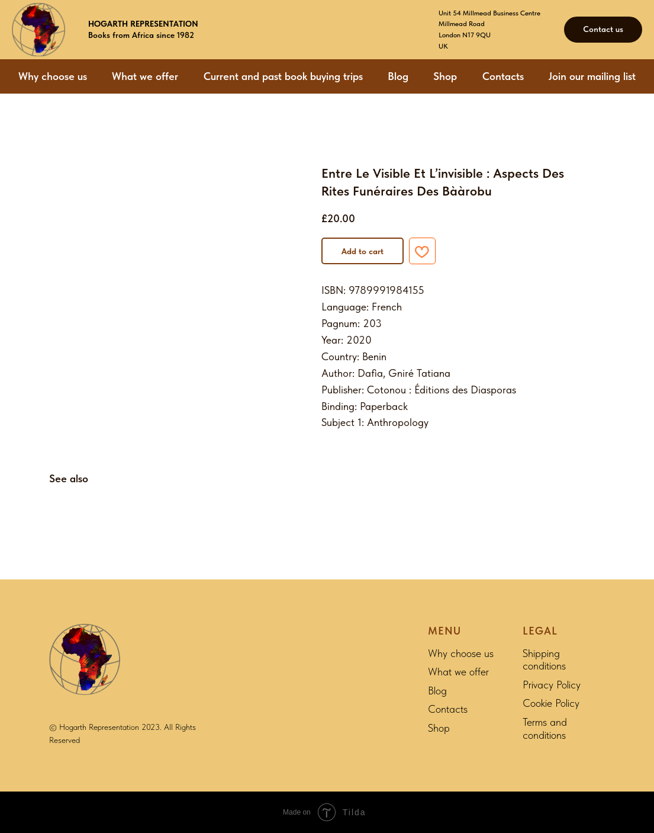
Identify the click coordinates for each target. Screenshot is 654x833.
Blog (398, 76)
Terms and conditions (545, 728)
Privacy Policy (552, 684)
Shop (445, 76)
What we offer (145, 76)
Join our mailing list (592, 76)
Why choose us (52, 76)
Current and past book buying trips (283, 76)
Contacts (503, 76)
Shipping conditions (544, 659)
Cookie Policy (551, 703)
